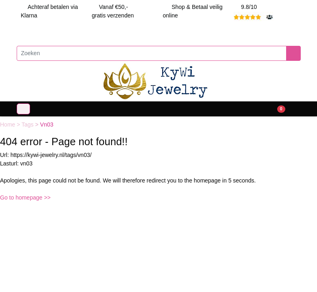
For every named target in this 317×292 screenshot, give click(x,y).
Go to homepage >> (25, 197)
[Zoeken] (152, 53)
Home (8, 124)
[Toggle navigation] (23, 108)
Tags (28, 124)
